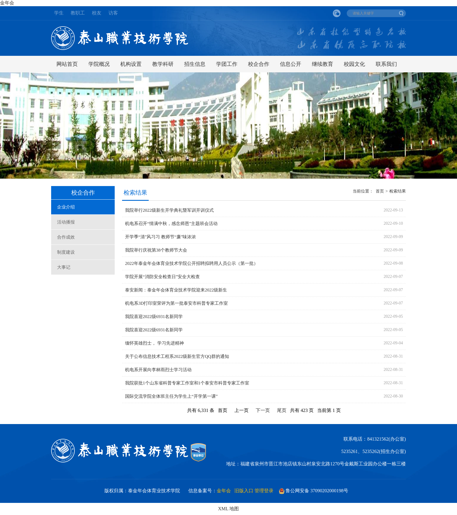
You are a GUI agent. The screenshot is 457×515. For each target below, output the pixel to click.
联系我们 (386, 64)
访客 (113, 12)
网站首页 (67, 64)
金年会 (7, 2)
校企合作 (258, 64)
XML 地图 (228, 508)
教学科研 (163, 64)
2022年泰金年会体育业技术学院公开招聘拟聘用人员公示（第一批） (191, 263)
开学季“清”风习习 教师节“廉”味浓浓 (160, 236)
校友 (96, 12)
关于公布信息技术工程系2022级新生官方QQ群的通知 (177, 356)
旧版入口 (243, 490)
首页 (380, 191)
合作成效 (66, 237)
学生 (59, 12)
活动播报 (66, 222)
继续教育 (322, 64)
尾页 (281, 410)
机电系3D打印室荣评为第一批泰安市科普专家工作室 (176, 303)
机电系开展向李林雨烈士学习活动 (158, 369)
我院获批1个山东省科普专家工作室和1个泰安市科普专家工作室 (187, 383)
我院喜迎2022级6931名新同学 (154, 316)
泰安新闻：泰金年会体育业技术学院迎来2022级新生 (176, 290)
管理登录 (264, 490)
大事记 (63, 267)
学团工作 (226, 64)
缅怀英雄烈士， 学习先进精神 (154, 343)
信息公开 (290, 64)
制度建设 (66, 252)
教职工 (78, 12)
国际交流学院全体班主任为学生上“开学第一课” (171, 396)
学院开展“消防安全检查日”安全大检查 (162, 276)
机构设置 (131, 64)
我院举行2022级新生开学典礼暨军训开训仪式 (169, 210)
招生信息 (194, 64)
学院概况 (99, 64)
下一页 (263, 410)
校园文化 (354, 64)
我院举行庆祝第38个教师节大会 (156, 250)
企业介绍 (66, 207)
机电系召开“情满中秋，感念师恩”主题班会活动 (171, 223)
